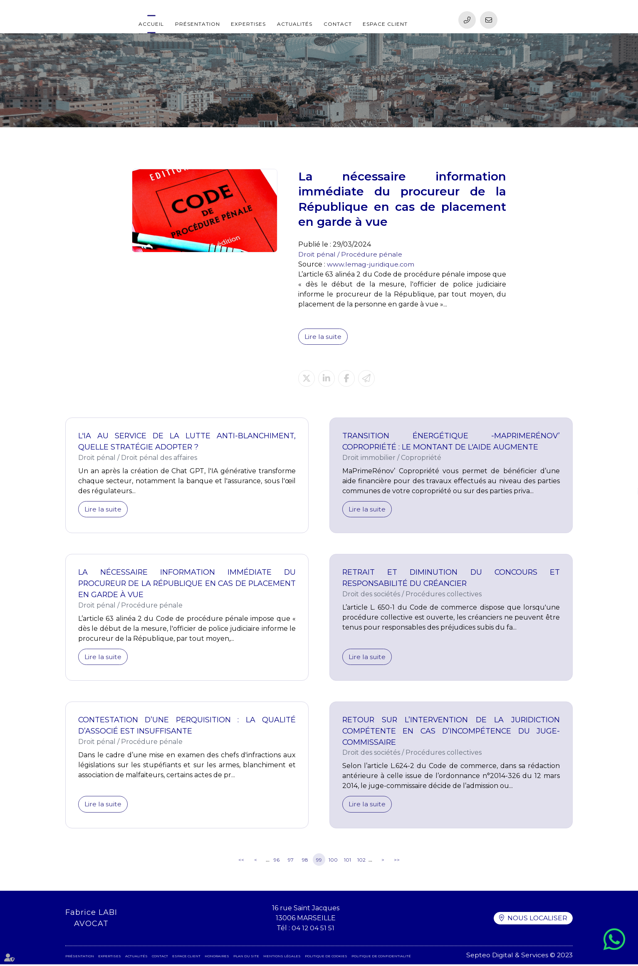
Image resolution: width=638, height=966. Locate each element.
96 (276, 861)
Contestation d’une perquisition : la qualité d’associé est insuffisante (187, 726)
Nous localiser (537, 920)
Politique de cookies (326, 958)
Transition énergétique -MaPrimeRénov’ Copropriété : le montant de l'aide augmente (451, 442)
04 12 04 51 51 (312, 930)
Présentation (197, 24)
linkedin (621, 491)
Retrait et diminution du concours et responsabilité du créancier (451, 578)
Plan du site (246, 958)
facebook (621, 475)
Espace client (385, 24)
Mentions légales (282, 958)
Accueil (151, 24)
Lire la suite (323, 337)
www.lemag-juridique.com (371, 264)
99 (319, 861)
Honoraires (217, 958)
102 (361, 861)
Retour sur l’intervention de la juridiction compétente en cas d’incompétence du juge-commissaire (451, 732)
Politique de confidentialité (381, 958)
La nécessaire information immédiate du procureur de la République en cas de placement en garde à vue (187, 584)
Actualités (294, 24)
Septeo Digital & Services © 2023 (519, 957)
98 (305, 861)
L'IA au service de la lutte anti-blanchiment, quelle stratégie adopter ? (187, 442)
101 (347, 861)
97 (291, 861)
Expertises (248, 24)
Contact (338, 24)
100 (333, 861)
